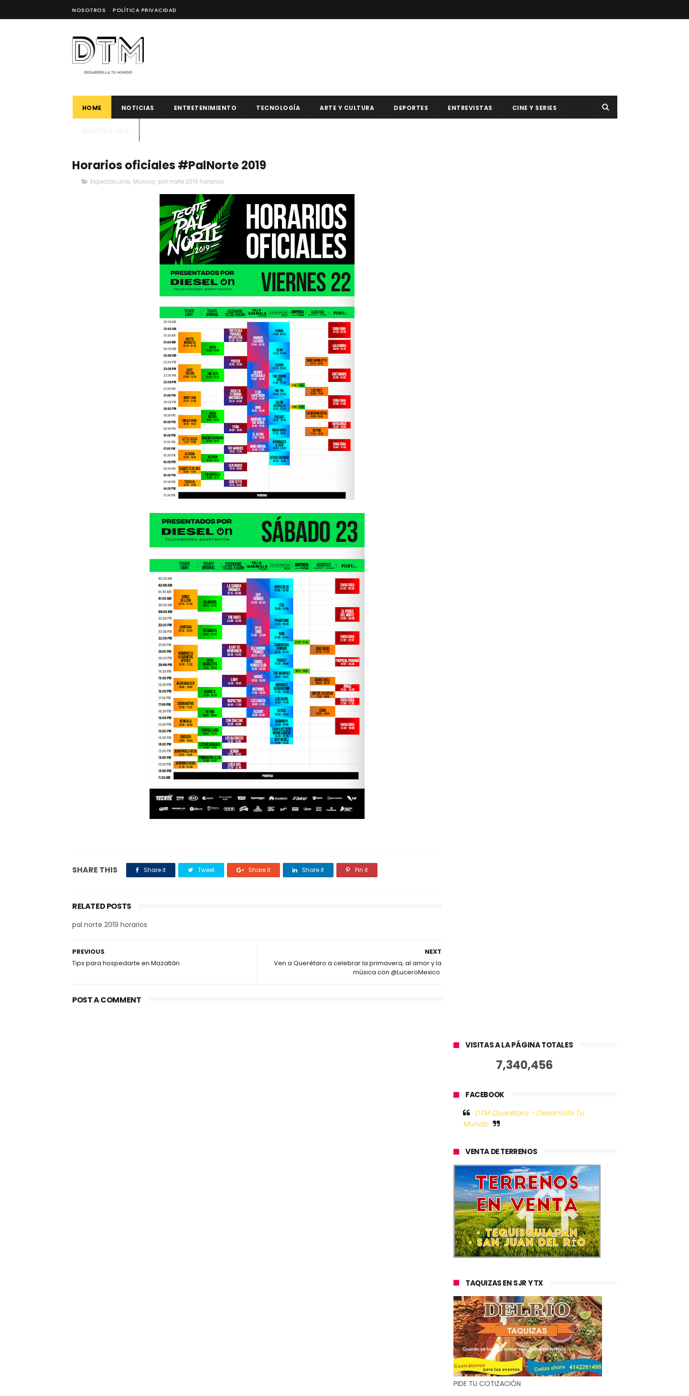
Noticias (137, 108)
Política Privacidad (145, 10)
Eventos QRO (105, 131)
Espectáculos (110, 181)
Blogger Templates (224, 1384)
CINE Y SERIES (534, 108)
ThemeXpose (126, 1384)
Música (144, 181)
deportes (411, 108)
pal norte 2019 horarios (191, 181)
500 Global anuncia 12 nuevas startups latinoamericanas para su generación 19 (369, 1252)
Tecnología (278, 108)
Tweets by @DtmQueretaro (499, 1067)
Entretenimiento (205, 108)
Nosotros (89, 10)
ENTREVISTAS (470, 108)
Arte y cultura (347, 108)
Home (91, 108)
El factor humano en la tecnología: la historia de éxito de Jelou (369, 1160)
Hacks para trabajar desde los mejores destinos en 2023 (362, 1290)
